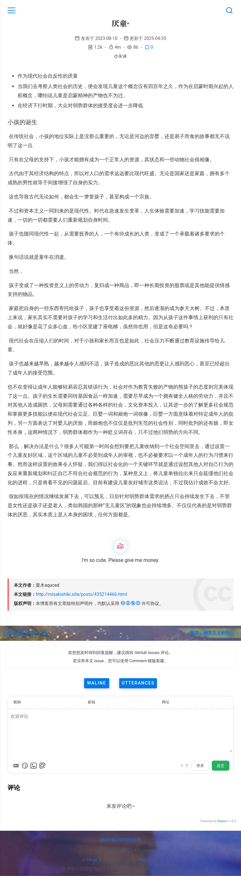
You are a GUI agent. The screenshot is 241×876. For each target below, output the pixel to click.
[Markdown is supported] (16, 765)
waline (96, 683)
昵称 (17, 702)
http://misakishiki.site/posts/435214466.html (81, 594)
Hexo (92, 859)
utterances (138, 683)
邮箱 (91, 702)
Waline (222, 821)
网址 (165, 702)
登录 (200, 765)
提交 (220, 765)
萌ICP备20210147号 (120, 840)
